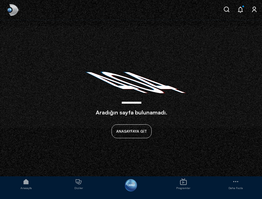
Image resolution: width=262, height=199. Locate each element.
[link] (12, 10)
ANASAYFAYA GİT (131, 131)
